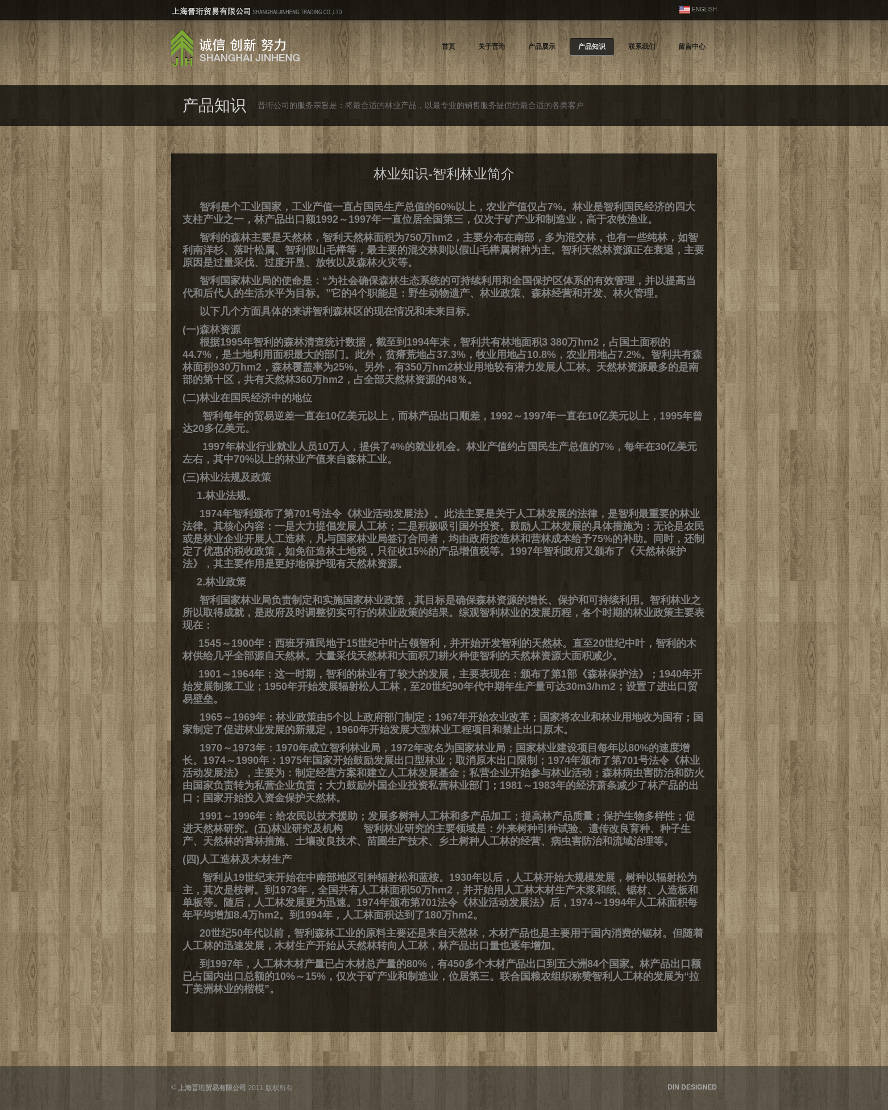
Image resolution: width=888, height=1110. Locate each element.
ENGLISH (704, 9)
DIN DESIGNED (692, 1087)
